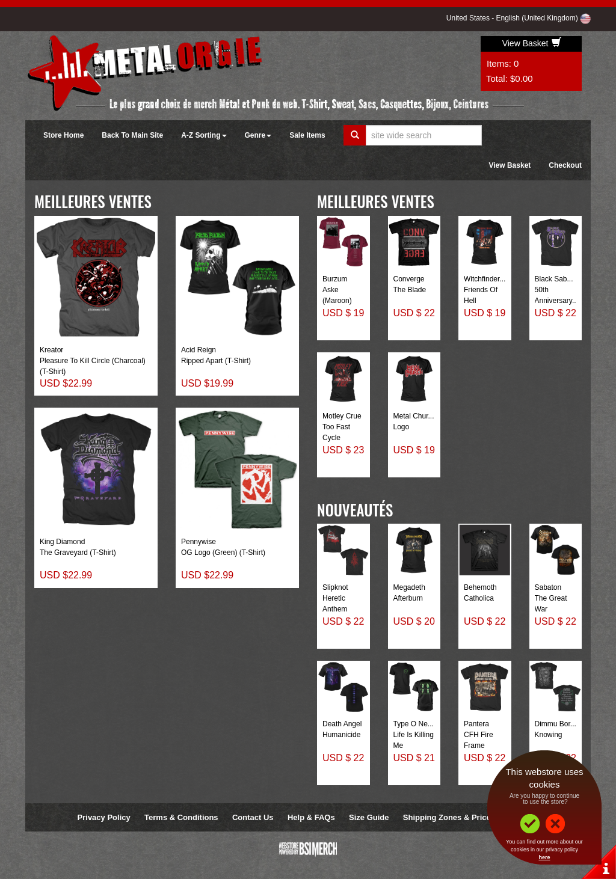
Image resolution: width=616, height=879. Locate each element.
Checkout (565, 165)
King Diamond (62, 542)
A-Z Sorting (203, 135)
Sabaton (548, 587)
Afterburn (408, 598)
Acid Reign (198, 350)
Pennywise (198, 542)
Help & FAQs (311, 817)
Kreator (51, 350)
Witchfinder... (484, 279)
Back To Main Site (132, 135)
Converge (409, 279)
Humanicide (341, 734)
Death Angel (342, 724)
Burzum (334, 279)
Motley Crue (342, 416)
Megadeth (409, 587)
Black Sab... (554, 279)
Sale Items (307, 135)
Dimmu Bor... (555, 724)
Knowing (548, 734)
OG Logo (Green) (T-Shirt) (223, 552)
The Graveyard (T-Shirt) (78, 552)
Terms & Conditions (181, 817)
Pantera (476, 724)
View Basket (532, 43)
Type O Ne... (413, 724)
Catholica (479, 598)
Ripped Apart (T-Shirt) (216, 361)
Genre (258, 135)
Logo (401, 427)
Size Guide (369, 817)
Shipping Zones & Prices (449, 817)
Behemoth (480, 587)
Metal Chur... (413, 416)
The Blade (410, 290)
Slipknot (335, 587)
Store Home (63, 135)
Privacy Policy (104, 817)
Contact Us (253, 817)
